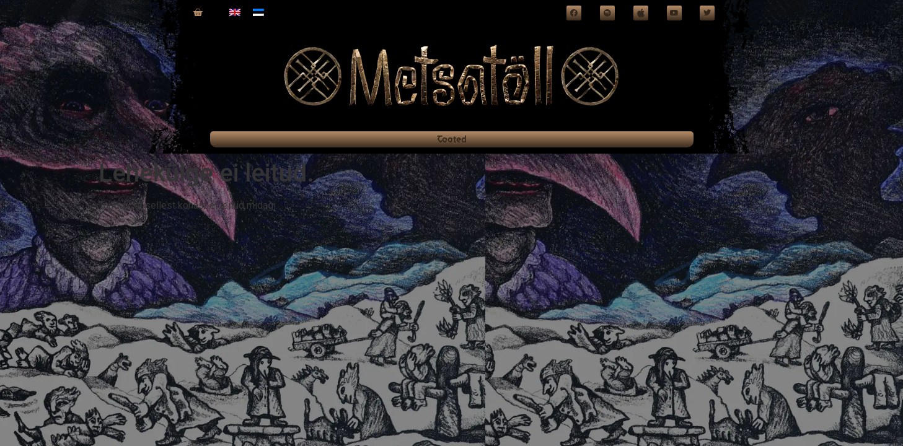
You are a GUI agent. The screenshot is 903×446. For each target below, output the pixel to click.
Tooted (452, 139)
